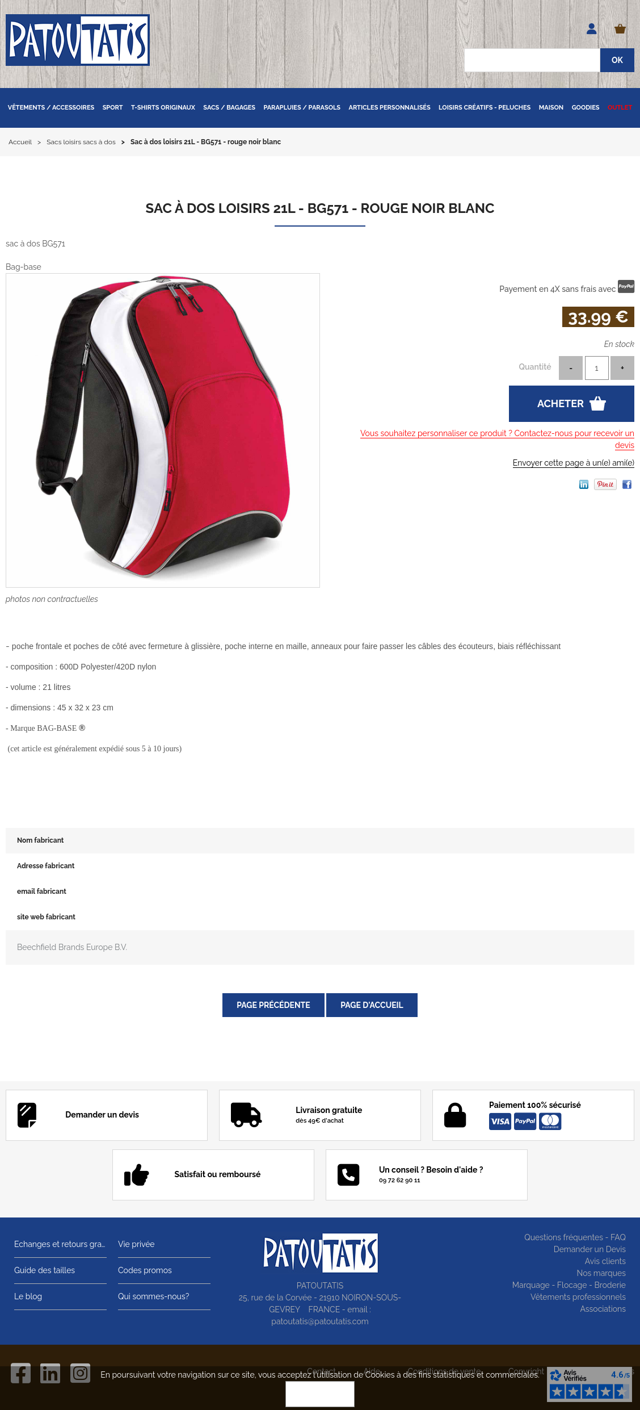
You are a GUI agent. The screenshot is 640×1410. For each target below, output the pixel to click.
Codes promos (145, 1270)
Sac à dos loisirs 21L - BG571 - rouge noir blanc (320, 208)
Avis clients (605, 1261)
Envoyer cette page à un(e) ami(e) (573, 462)
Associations (603, 1308)
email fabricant (41, 892)
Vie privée (136, 1244)
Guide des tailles (44, 1270)
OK (320, 1394)
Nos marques (601, 1273)
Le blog (28, 1296)
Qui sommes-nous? (153, 1296)
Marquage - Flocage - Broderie (569, 1285)
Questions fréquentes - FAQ (575, 1237)
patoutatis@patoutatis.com (319, 1321)
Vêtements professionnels (578, 1297)
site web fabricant (46, 917)
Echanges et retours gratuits (60, 1244)
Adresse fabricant (45, 866)
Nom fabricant (40, 840)
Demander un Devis (590, 1249)
